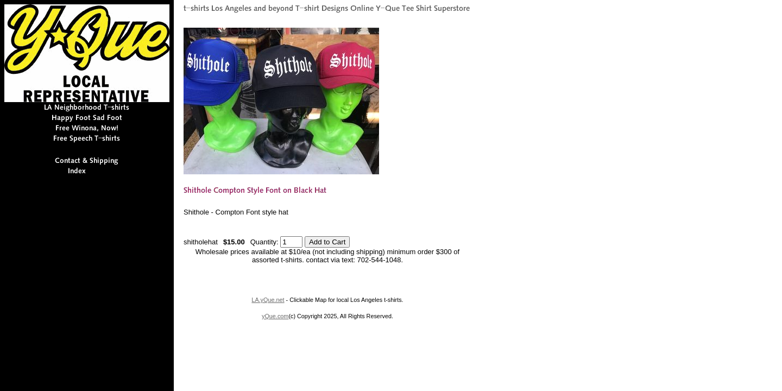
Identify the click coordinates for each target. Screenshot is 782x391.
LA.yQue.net (267, 300)
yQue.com (275, 316)
